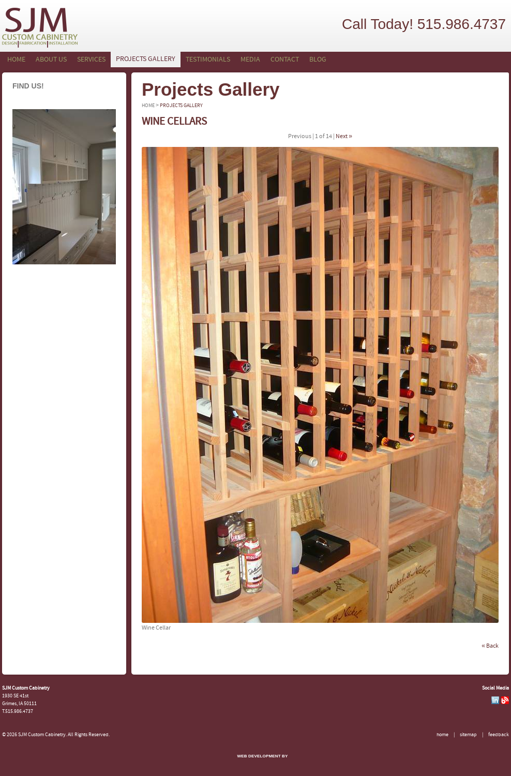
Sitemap (468, 735)
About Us (51, 60)
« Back (490, 646)
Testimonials (208, 60)
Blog (317, 60)
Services (91, 60)
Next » (344, 136)
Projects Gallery (145, 59)
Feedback (498, 735)
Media (250, 60)
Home (16, 60)
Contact (284, 60)
